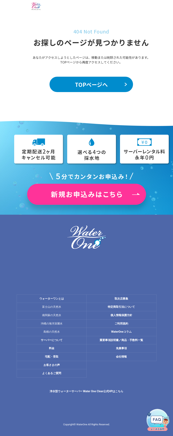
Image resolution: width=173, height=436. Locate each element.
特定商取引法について (121, 307)
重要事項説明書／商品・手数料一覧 (121, 340)
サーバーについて (52, 340)
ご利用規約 (121, 323)
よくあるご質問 (51, 373)
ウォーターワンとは (51, 298)
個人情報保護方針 (121, 315)
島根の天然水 (51, 331)
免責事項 (121, 348)
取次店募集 (121, 298)
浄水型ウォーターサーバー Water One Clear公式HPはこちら (86, 391)
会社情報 (121, 356)
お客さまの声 (51, 365)
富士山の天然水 (51, 307)
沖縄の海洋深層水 (52, 323)
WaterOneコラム (121, 331)
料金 (51, 348)
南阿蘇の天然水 (51, 315)
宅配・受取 (51, 356)
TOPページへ (91, 84)
